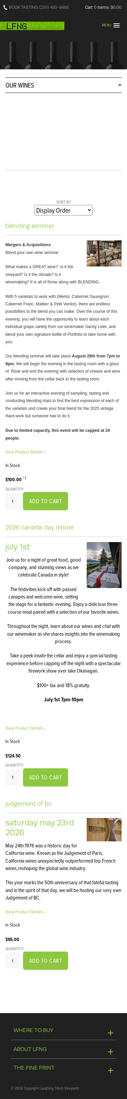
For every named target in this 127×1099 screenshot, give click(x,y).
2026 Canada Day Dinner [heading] (39, 527)
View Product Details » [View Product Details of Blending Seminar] (25, 451)
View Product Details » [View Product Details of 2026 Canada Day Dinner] (25, 728)
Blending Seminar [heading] (29, 226)
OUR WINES (19, 85)
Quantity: (14, 489)
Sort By (63, 202)
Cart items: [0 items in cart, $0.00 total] (103, 7)
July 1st (17, 546)
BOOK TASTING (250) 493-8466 (39, 7)
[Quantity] (12, 501)
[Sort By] (63, 210)
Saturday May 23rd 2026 (39, 827)
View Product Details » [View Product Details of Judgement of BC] (25, 911)
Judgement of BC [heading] (28, 803)
